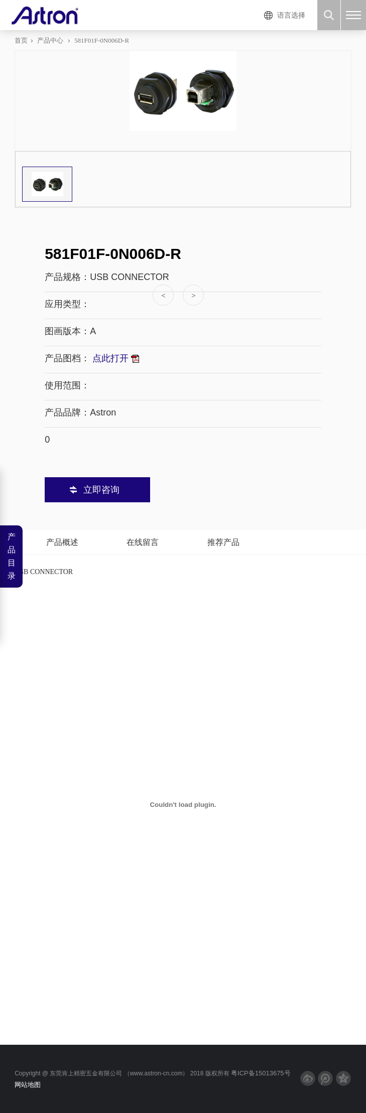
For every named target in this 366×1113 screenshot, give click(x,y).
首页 (21, 40)
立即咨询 (101, 490)
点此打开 (114, 358)
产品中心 (50, 40)
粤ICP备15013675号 (261, 1073)
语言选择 (291, 15)
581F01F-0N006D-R (101, 40)
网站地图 (28, 1084)
